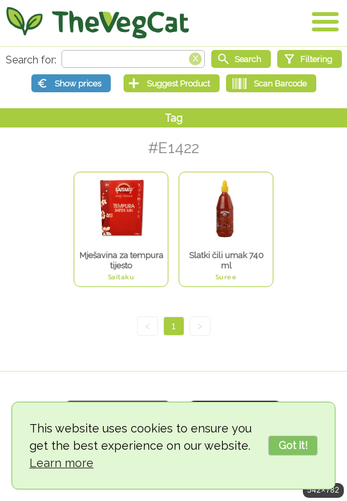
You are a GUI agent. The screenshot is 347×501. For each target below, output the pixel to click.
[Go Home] (97, 22)
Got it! (292, 445)
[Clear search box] (195, 57)
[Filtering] (309, 59)
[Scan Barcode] (271, 83)
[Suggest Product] (172, 83)
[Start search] (241, 59)
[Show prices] (71, 83)
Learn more (61, 463)
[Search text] (133, 59)
